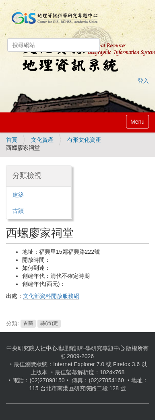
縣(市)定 (49, 323)
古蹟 (28, 323)
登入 (143, 80)
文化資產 (42, 140)
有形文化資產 (84, 140)
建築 (18, 195)
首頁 (11, 140)
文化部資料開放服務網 (51, 296)
